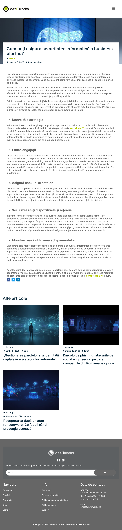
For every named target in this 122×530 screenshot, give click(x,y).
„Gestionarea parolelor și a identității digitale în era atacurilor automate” (31, 357)
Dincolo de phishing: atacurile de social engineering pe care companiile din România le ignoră (88, 359)
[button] (8, 279)
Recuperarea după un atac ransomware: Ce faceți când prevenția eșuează (25, 425)
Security (13, 58)
